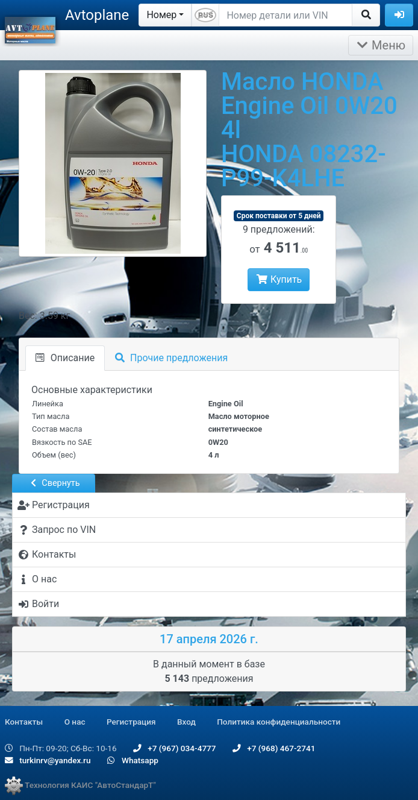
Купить (278, 279)
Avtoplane (97, 15)
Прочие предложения (171, 358)
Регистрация (131, 721)
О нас (75, 721)
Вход (186, 721)
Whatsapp (132, 760)
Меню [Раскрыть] (380, 45)
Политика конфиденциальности (278, 721)
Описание (65, 358)
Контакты (24, 721)
